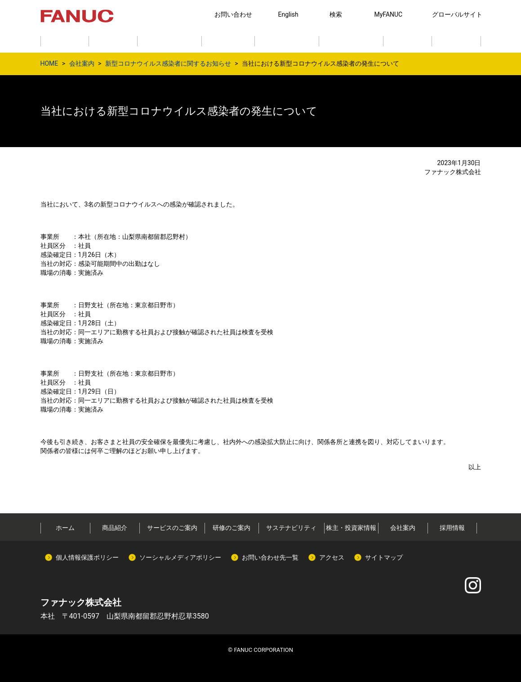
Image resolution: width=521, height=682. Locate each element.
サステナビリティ (291, 527)
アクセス (331, 557)
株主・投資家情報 (351, 527)
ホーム (65, 527)
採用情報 (452, 527)
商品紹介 (114, 527)
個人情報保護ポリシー (87, 557)
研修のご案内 (231, 527)
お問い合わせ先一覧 (270, 557)
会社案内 (81, 63)
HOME (49, 63)
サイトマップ (384, 557)
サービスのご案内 (172, 527)
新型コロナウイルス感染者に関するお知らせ (168, 63)
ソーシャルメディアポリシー (180, 557)
